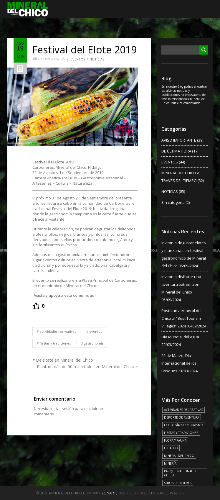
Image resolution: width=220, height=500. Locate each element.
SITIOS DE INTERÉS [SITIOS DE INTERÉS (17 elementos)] (177, 483)
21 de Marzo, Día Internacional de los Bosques (179, 363)
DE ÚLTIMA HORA (176, 151)
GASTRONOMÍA (94, 343)
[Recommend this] (38, 305)
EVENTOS (78, 59)
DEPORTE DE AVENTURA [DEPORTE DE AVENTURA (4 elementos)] (181, 417)
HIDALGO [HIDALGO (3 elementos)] (171, 448)
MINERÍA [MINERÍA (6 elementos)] (170, 463)
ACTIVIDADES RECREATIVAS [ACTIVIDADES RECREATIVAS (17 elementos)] (183, 410)
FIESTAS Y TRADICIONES (55, 343)
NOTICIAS (97, 59)
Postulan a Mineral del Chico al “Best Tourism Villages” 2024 (181, 318)
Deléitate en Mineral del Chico (64, 360)
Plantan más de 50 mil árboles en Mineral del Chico (85, 366)
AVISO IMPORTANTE (178, 140)
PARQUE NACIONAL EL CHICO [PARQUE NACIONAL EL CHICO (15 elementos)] (180, 473)
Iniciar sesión (62, 408)
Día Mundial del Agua (180, 337)
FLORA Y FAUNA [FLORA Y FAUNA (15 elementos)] (175, 440)
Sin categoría (173, 202)
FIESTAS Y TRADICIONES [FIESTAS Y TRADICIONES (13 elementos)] (181, 433)
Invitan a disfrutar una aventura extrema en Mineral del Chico (181, 284)
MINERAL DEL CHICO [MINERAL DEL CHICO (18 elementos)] (179, 456)
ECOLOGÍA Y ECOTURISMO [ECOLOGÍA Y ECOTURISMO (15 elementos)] (183, 425)
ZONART (108, 493)
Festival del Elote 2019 (84, 49)
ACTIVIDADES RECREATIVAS (58, 331)
